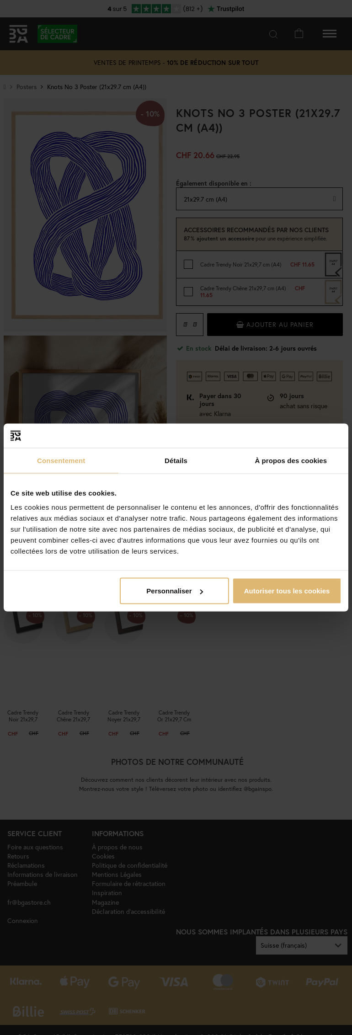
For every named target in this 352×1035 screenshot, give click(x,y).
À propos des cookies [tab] (291, 460)
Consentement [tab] (61, 460)
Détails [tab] (176, 460)
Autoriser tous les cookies (287, 591)
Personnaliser (174, 591)
